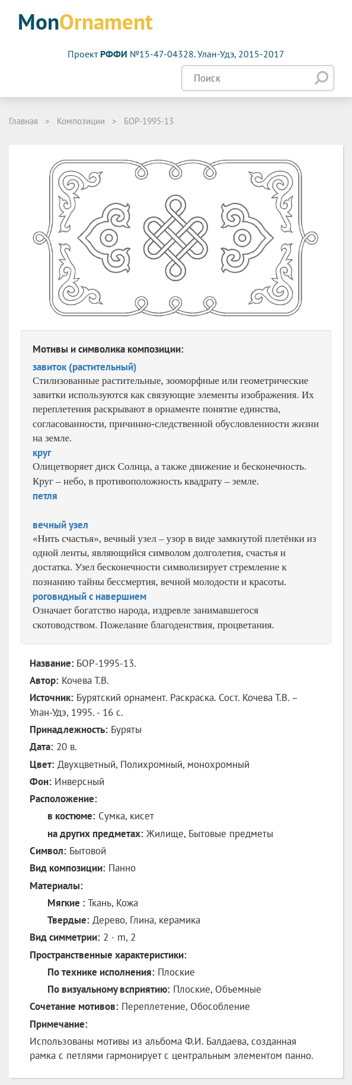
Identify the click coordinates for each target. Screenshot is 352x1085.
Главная (23, 121)
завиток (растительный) (85, 366)
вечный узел (60, 524)
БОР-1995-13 (149, 121)
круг (42, 452)
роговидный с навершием (89, 596)
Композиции (81, 121)
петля (45, 495)
